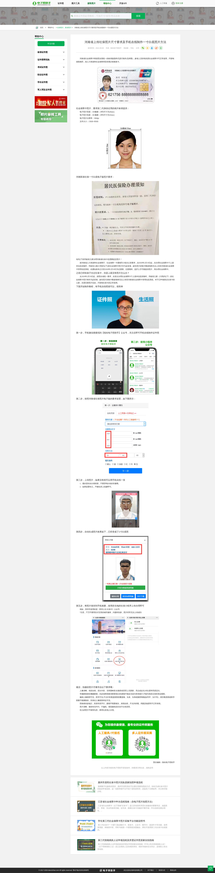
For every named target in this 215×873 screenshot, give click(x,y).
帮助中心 (51, 27)
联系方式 (162, 870)
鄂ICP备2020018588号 (81, 870)
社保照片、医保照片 (64, 27)
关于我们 (150, 870)
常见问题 (51, 44)
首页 (41, 27)
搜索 (138, 16)
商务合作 (173, 870)
